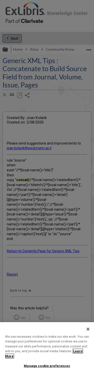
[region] (47, 348)
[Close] (87, 329)
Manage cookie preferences (47, 366)
